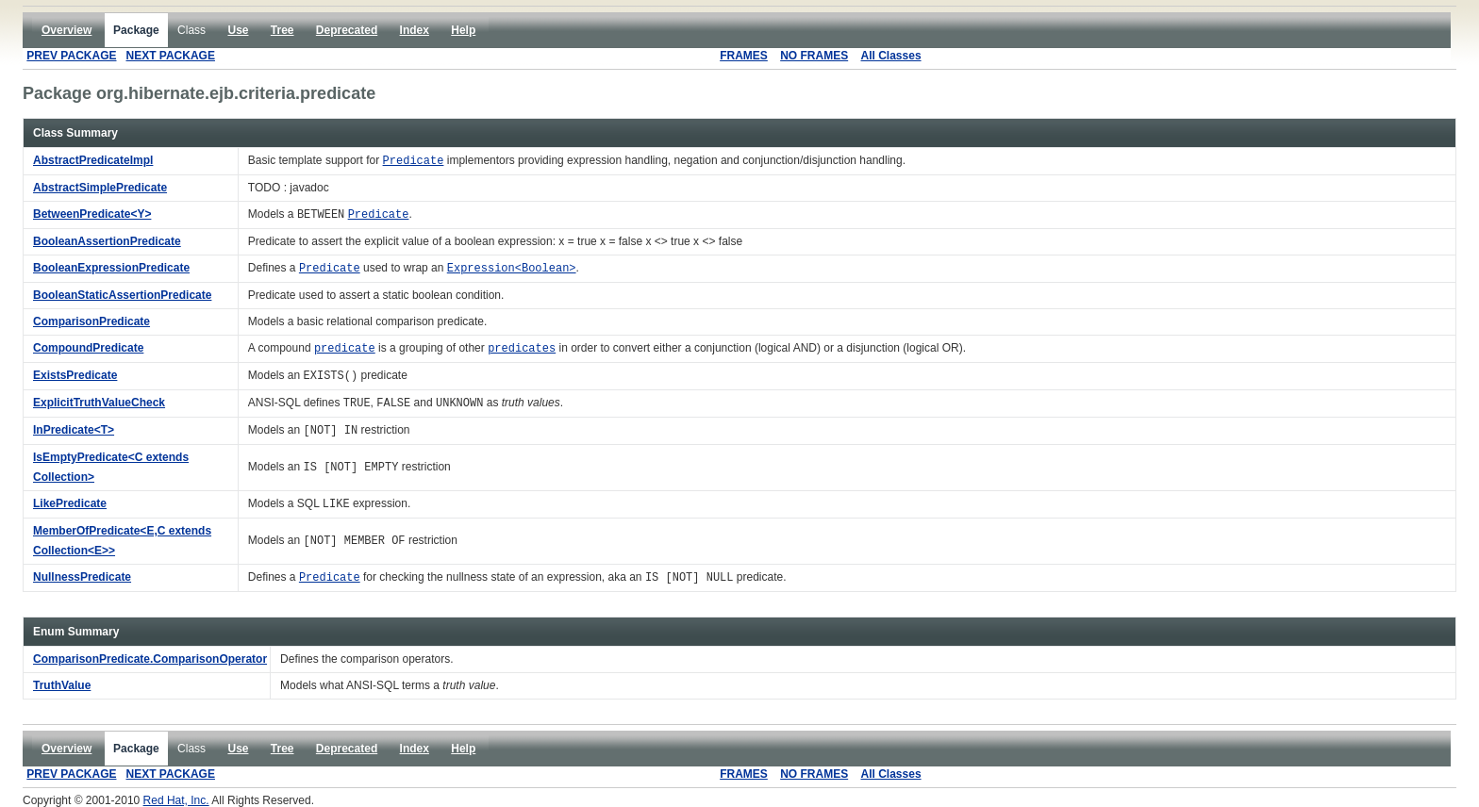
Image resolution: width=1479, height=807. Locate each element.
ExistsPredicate (75, 375)
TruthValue (62, 685)
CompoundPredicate (88, 347)
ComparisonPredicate (91, 321)
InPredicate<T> (73, 429)
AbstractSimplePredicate (100, 187)
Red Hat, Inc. (176, 800)
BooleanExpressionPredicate (111, 267)
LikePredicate (70, 503)
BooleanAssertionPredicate (107, 241)
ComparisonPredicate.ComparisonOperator (150, 659)
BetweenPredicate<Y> (92, 214)
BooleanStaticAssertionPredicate (122, 295)
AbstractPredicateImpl (93, 160)
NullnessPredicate (82, 577)
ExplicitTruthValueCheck (99, 402)
